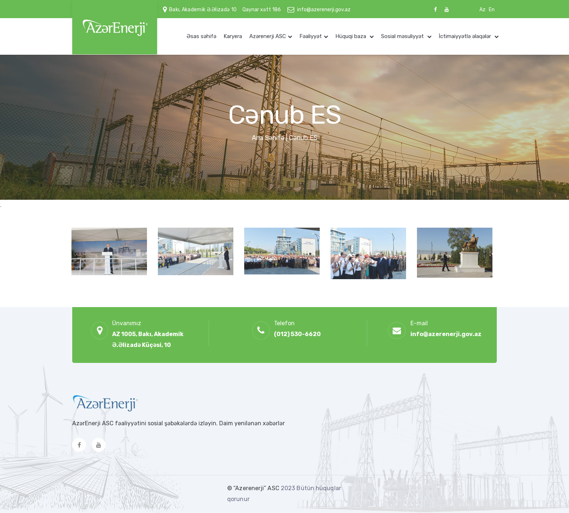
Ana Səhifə (268, 138)
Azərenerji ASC (267, 36)
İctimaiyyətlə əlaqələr (465, 36)
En (492, 10)
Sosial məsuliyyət (403, 36)
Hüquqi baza (351, 36)
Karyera (233, 36)
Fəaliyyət (310, 36)
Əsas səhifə (201, 36)
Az (482, 10)
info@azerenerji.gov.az (324, 10)
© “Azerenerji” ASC (254, 488)
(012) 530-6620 (297, 334)
